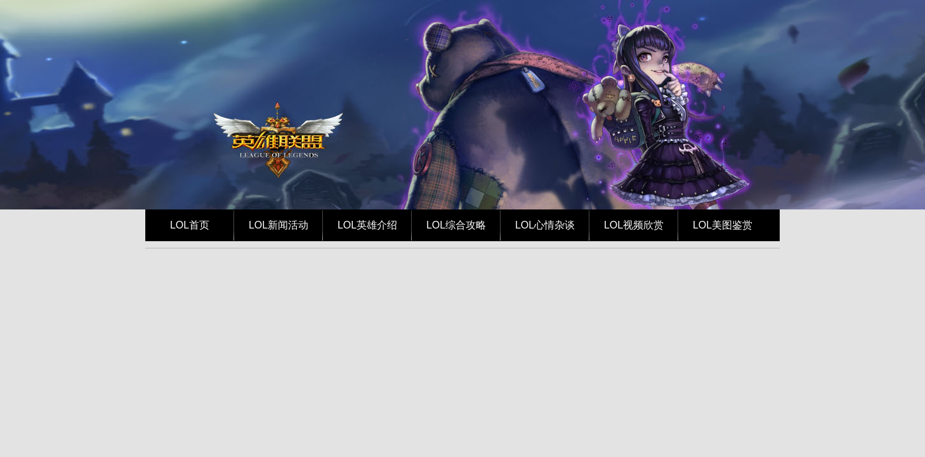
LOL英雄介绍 (367, 225)
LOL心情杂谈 (545, 225)
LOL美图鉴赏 (722, 225)
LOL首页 (189, 225)
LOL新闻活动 (278, 225)
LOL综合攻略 (456, 225)
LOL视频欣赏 (634, 225)
